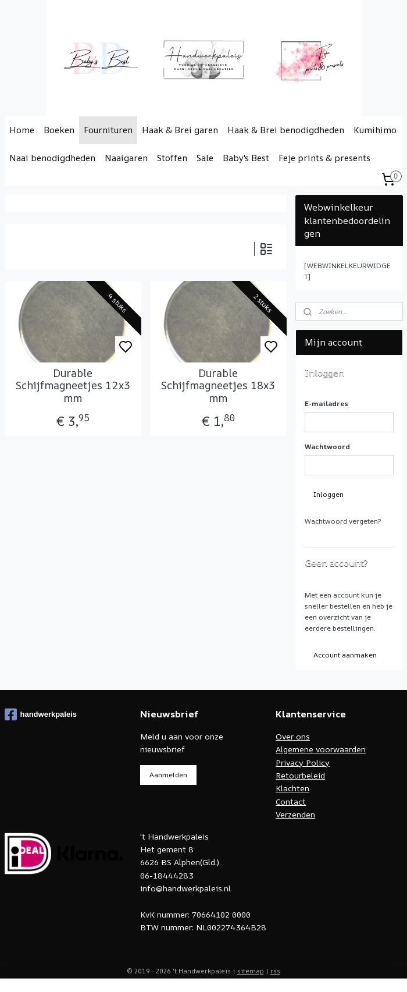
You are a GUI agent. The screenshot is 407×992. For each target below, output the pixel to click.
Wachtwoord (327, 446)
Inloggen (328, 494)
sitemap (250, 970)
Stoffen (172, 158)
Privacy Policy (303, 762)
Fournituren (108, 130)
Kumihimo (375, 130)
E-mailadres (326, 403)
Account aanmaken (345, 655)
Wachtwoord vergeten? (343, 521)
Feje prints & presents (324, 158)
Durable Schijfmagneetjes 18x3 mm (218, 386)
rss (275, 970)
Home (21, 130)
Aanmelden (168, 775)
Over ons (293, 736)
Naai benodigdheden (52, 158)
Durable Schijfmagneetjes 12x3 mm (73, 386)
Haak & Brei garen (180, 130)
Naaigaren (126, 158)
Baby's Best (246, 158)
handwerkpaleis (41, 714)
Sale (205, 158)
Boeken (59, 130)
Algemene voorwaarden (321, 749)
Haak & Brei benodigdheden (285, 130)
